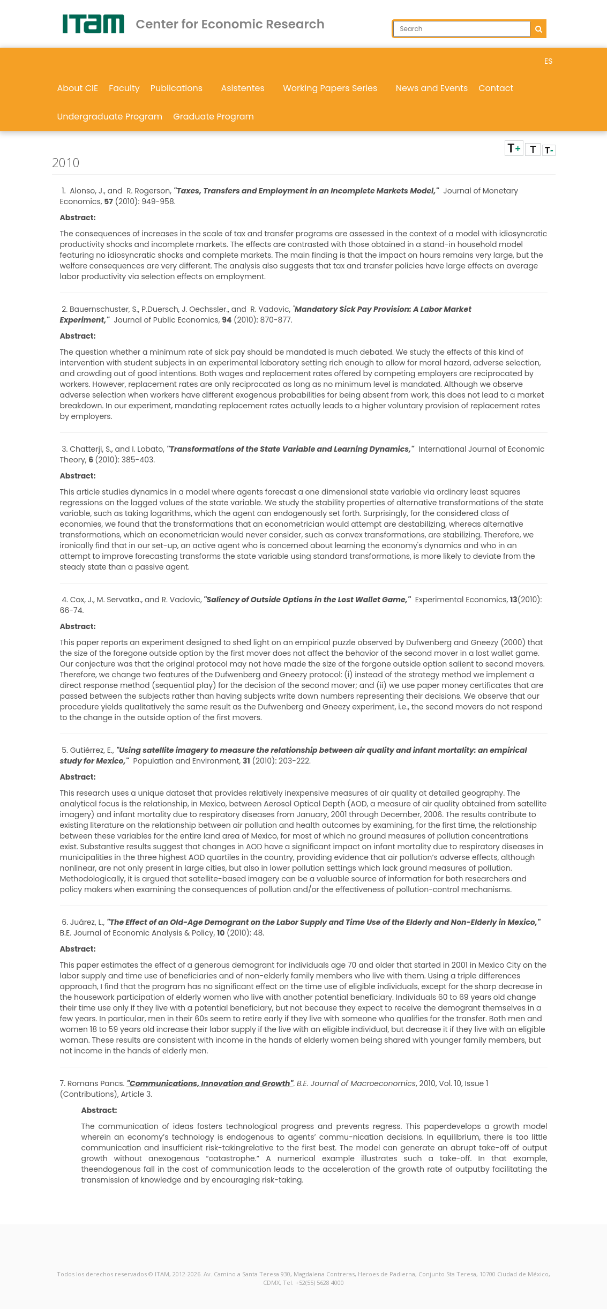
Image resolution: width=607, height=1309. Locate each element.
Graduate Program (213, 116)
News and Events (432, 88)
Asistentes (246, 88)
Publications (181, 88)
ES (548, 61)
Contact (495, 88)
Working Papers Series (334, 88)
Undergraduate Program (110, 116)
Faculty (124, 88)
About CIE (78, 88)
